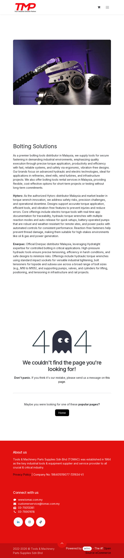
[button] (62, 543)
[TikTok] (40, 522)
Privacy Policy (22, 474)
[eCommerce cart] (98, 7)
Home (62, 412)
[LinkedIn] (18, 522)
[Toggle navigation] (107, 7)
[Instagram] (29, 522)
